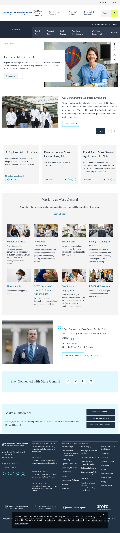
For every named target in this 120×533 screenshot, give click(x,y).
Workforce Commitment (97, 32)
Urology (103, 482)
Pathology (84, 479)
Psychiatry (104, 457)
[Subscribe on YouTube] (18, 474)
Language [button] (102, 2)
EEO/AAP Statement (99, 286)
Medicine (65, 484)
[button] (108, 131)
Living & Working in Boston (100, 24)
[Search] (109, 13)
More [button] (113, 2)
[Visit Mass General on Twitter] (75, 381)
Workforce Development (77, 32)
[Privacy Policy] (21, 524)
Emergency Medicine (69, 468)
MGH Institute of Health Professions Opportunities (43, 290)
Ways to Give (39, 483)
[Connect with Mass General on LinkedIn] (83, 381)
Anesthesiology (67, 447)
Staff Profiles (63, 32)
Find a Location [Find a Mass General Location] (10, 464)
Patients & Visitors (73, 13)
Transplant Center (107, 473)
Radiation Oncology (107, 461)
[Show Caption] (116, 84)
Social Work (105, 465)
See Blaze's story (73, 355)
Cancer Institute (67, 451)
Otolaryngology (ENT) (89, 472)
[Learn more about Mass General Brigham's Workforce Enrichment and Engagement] (70, 124)
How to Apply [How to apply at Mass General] (14, 286)
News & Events (40, 471)
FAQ (114, 24)
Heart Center (66, 472)
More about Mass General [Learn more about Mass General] (14, 176)
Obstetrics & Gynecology (90, 457)
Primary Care (105, 453)
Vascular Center (106, 486)
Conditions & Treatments (54, 13)
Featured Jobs (50, 32)
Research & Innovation (89, 13)
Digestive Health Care (69, 464)
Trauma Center (106, 478)
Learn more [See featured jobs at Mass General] (48, 180)
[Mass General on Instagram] (13, 474)
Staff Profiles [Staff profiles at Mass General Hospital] (68, 241)
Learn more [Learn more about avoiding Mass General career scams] (87, 180)
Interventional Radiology (70, 480)
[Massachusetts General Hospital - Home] (15, 444)
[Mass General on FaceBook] (4, 474)
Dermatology (66, 460)
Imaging (65, 476)
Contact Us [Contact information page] (8, 467)
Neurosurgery (86, 447)
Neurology (65, 488)
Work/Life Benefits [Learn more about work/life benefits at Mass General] (16, 241)
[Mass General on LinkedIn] (23, 474)
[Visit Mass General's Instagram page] (91, 381)
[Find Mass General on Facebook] (67, 381)
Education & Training (44, 444)
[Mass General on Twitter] (9, 474)
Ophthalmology (86, 461)
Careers (16, 29)
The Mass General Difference (38, 13)
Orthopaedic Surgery (88, 468)
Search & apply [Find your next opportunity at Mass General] (60, 214)
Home (6, 44)
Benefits (114, 33)
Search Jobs (37, 32)
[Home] (15, 13)
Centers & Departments (75, 444)
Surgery (103, 469)
